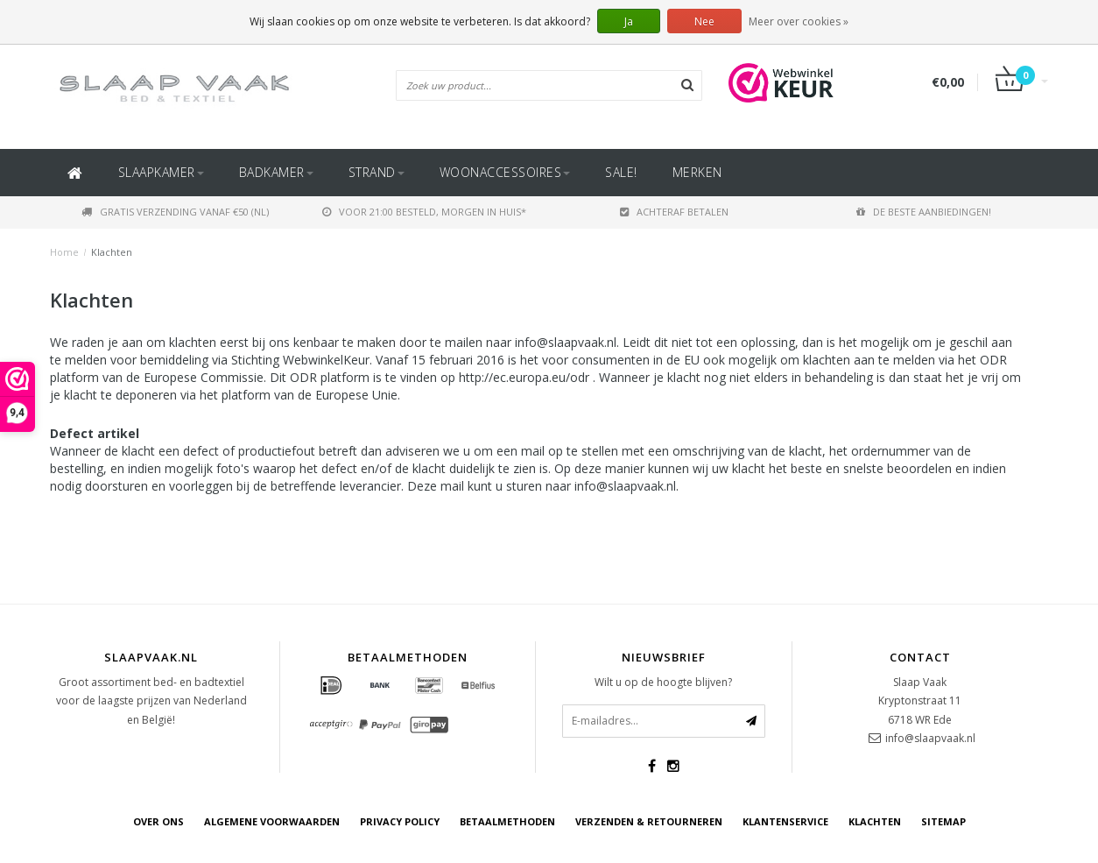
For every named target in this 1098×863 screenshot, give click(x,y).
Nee (704, 21)
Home (64, 251)
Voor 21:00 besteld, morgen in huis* (424, 211)
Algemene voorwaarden (272, 821)
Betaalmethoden (507, 821)
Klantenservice (785, 821)
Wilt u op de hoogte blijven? (663, 682)
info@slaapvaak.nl (930, 738)
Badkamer (276, 172)
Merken (697, 172)
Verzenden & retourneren (648, 821)
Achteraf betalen (674, 211)
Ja (628, 21)
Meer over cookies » (798, 21)
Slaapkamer (161, 172)
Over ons (158, 821)
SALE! (621, 172)
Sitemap (943, 821)
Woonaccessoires (505, 172)
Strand (376, 172)
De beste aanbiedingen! (923, 211)
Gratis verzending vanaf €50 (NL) (175, 211)
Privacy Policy (400, 821)
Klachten (111, 251)
